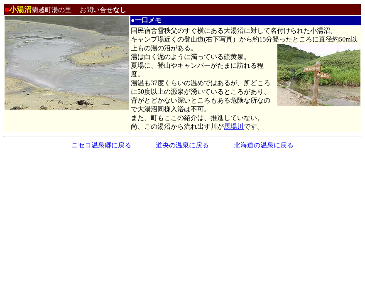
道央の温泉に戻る (182, 145)
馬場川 (234, 126)
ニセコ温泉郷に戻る (101, 145)
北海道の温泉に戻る (264, 145)
